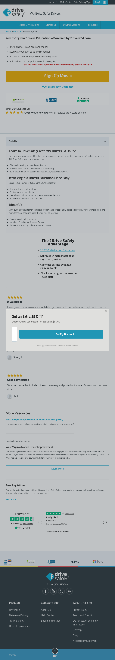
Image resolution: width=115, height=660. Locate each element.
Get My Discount (65, 334)
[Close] (55, 315)
